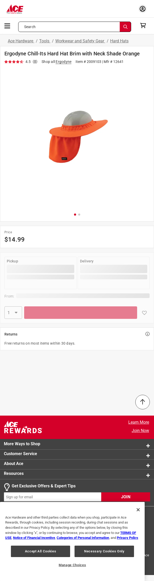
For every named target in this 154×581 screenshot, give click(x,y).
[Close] (138, 509)
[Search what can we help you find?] (74, 27)
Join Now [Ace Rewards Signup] (140, 430)
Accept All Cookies (40, 551)
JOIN (125, 496)
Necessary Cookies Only (104, 551)
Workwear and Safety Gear (80, 40)
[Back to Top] (142, 402)
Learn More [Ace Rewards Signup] (138, 422)
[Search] (125, 27)
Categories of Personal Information (83, 538)
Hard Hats (119, 40)
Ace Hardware (21, 40)
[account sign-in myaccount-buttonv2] (142, 8)
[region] (72, 541)
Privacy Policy (127, 538)
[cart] (144, 25)
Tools (44, 40)
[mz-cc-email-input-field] (52, 496)
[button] (77, 138)
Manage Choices (72, 565)
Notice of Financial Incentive (34, 538)
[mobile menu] (7, 25)
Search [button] (30, 27)
